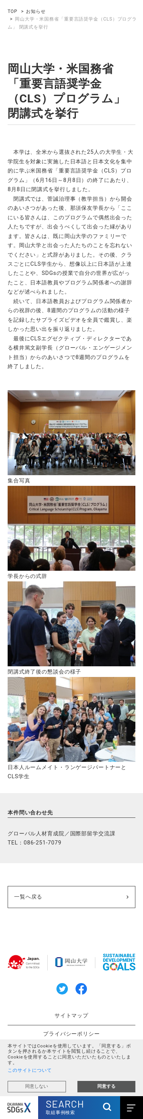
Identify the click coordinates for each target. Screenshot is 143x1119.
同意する (106, 1086)
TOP (12, 11)
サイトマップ (71, 1015)
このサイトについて (30, 1070)
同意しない (36, 1086)
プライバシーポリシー (71, 1034)
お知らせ (35, 11)
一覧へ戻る (28, 897)
